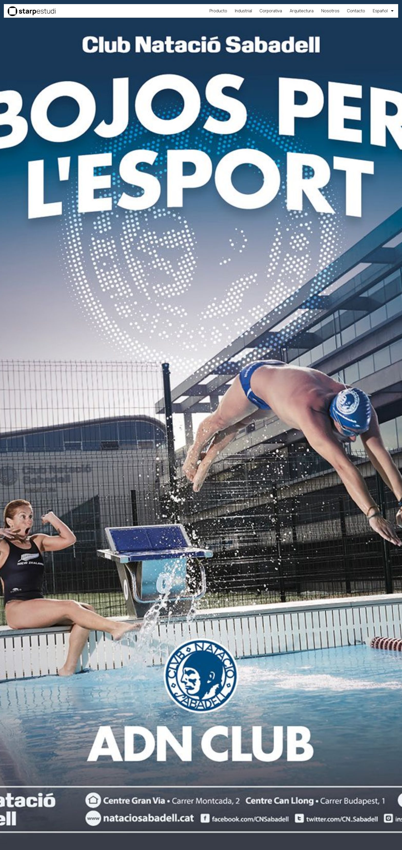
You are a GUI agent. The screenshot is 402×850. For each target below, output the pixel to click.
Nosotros (330, 11)
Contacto (356, 11)
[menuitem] (383, 11)
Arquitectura (302, 11)
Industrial (243, 11)
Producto (218, 11)
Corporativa (271, 11)
